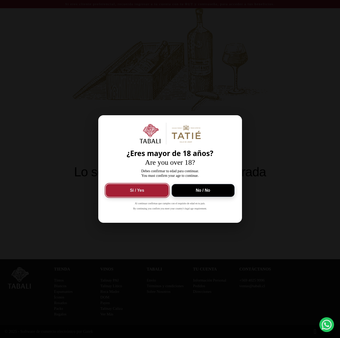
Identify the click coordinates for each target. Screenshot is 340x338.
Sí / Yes (137, 190)
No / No (203, 190)
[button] (326, 324)
